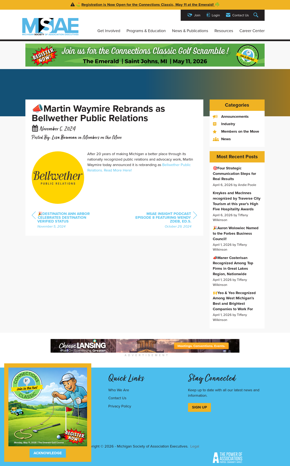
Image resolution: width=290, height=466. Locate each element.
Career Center (252, 31)
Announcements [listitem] (231, 116)
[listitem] (237, 176)
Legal (194, 446)
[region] (165, 220)
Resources (223, 31)
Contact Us (117, 398)
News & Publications (190, 31)
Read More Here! (118, 170)
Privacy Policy (119, 406)
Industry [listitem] (224, 124)
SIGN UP (199, 407)
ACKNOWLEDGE (48, 453)
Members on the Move (102, 138)
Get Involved (108, 31)
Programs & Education (146, 31)
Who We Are (118, 390)
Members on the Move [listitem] (236, 131)
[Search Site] (256, 15)
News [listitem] (222, 139)
